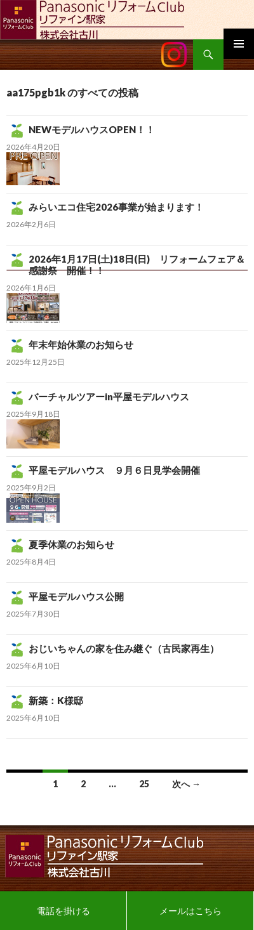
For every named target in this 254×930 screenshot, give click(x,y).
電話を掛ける (63, 910)
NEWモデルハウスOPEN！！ (92, 129)
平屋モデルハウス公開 (76, 596)
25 (144, 783)
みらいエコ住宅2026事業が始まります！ (116, 207)
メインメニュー (239, 44)
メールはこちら (190, 910)
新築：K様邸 (56, 700)
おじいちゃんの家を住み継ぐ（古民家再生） (124, 648)
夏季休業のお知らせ (71, 544)
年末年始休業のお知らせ (81, 344)
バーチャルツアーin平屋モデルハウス (109, 396)
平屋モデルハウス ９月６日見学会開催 (114, 470)
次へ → (186, 783)
